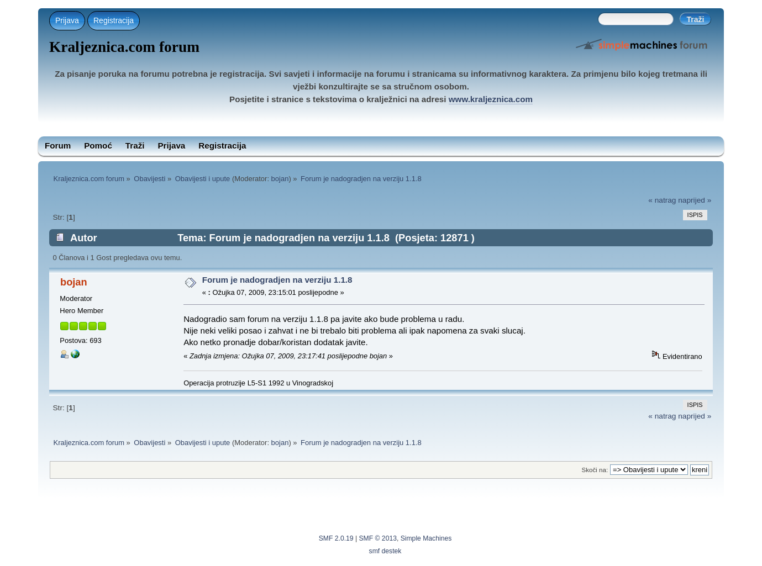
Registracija (113, 20)
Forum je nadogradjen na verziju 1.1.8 (277, 279)
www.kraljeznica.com (491, 99)
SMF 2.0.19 (336, 538)
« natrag (662, 200)
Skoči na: (595, 469)
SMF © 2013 (378, 538)
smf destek (385, 551)
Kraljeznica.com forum (124, 47)
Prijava (67, 20)
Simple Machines (426, 538)
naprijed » (694, 200)
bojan (280, 178)
